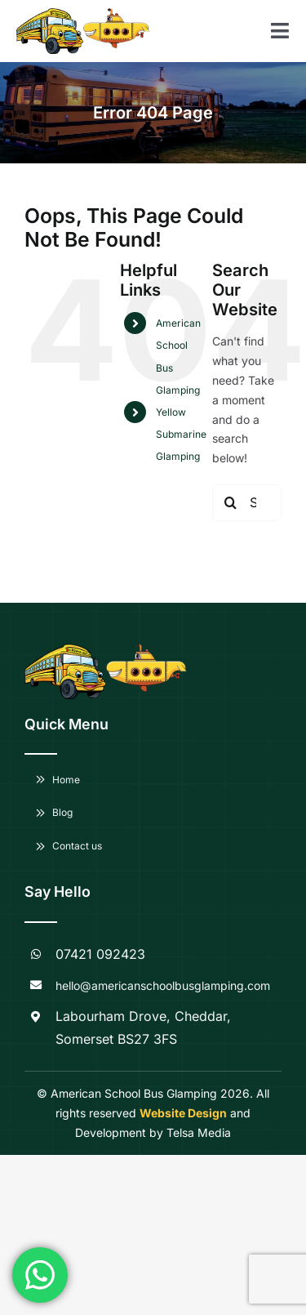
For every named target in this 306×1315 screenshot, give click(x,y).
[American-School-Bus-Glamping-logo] (49, 13)
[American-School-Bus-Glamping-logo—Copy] (116, 13)
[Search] (230, 502)
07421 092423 (100, 954)
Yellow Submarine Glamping (181, 434)
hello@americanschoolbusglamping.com (162, 985)
